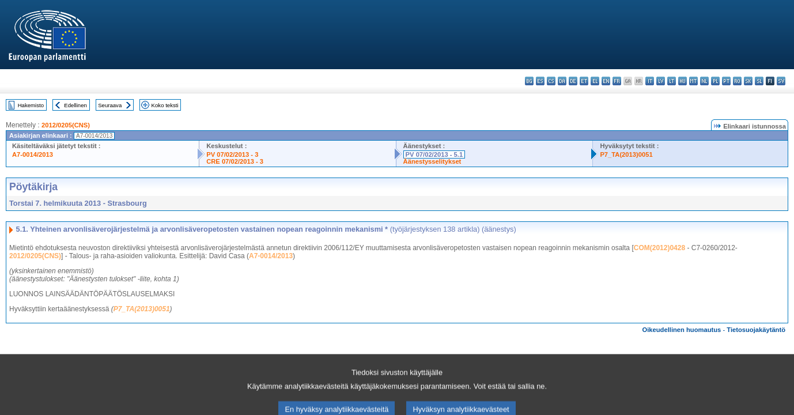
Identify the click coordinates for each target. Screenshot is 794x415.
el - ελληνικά (595, 81)
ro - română (737, 81)
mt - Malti (693, 81)
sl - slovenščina (759, 81)
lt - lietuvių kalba (671, 81)
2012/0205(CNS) (65, 125)
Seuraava (110, 105)
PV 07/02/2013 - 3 (232, 154)
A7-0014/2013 (32, 154)
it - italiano (649, 81)
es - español (540, 81)
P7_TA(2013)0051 (626, 154)
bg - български (529, 81)
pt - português (726, 81)
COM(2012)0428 (659, 248)
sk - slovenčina (748, 81)
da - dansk (562, 81)
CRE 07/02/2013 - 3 (234, 161)
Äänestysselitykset (432, 161)
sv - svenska (781, 81)
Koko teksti (165, 105)
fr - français (616, 81)
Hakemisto (31, 105)
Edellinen (75, 105)
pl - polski (715, 81)
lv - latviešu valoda (660, 81)
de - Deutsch (573, 81)
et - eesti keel (584, 81)
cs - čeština (551, 81)
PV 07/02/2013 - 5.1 (434, 154)
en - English (606, 81)
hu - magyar (682, 81)
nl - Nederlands (704, 81)
